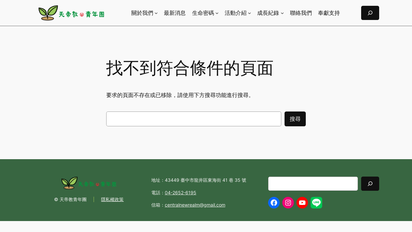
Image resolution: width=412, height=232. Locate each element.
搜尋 (295, 119)
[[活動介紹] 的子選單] (249, 13)
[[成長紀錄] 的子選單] (282, 13)
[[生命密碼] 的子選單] (217, 13)
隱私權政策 (112, 199)
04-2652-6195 (180, 192)
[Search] (370, 183)
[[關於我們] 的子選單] (156, 13)
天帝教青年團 (73, 199)
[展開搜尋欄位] (370, 13)
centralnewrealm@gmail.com (195, 205)
